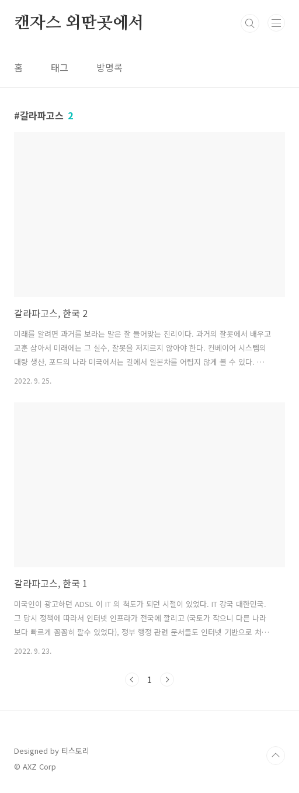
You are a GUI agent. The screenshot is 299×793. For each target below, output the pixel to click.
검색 (250, 23)
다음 (167, 680)
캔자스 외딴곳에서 (79, 23)
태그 (59, 67)
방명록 (109, 67)
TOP (275, 755)
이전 (132, 680)
